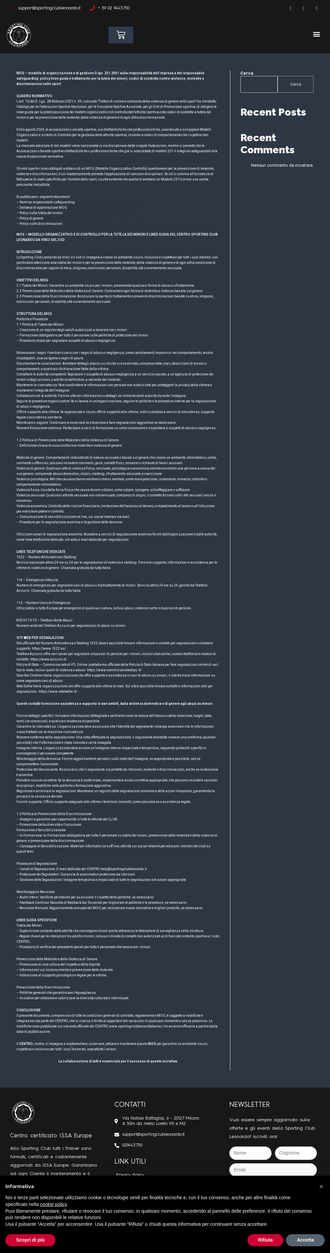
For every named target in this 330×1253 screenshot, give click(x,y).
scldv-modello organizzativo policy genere (77, 218)
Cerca (246, 73)
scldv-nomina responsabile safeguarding (108, 202)
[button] (316, 33)
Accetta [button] (305, 1240)
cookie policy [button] (53, 1204)
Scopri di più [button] (30, 1240)
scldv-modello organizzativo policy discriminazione (104, 224)
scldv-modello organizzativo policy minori (97, 213)
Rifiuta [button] (265, 1240)
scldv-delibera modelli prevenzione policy (101, 207)
